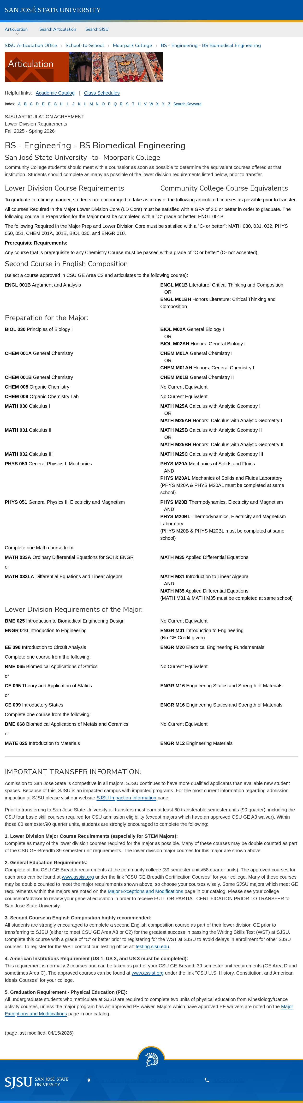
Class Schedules (102, 93)
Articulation (16, 29)
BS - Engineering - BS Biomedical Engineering (211, 45)
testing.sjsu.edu (152, 946)
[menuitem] (17, 29)
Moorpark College (132, 45)
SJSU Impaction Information (126, 797)
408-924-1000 (228, 1080)
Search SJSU (97, 29)
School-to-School (85, 45)
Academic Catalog (55, 93)
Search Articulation (58, 29)
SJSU (53, 10)
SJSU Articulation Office (31, 45)
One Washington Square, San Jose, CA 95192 (144, 1080)
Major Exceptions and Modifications (145, 891)
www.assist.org (78, 877)
